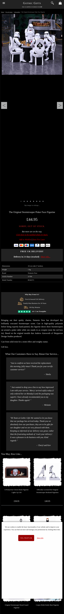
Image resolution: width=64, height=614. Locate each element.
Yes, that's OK (26, 538)
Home (2, 12)
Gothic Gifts (32, 3)
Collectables (17, 12)
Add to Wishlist (25, 239)
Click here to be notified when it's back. (32, 235)
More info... (45, 257)
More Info (40, 538)
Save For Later (39, 239)
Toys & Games (8, 12)
